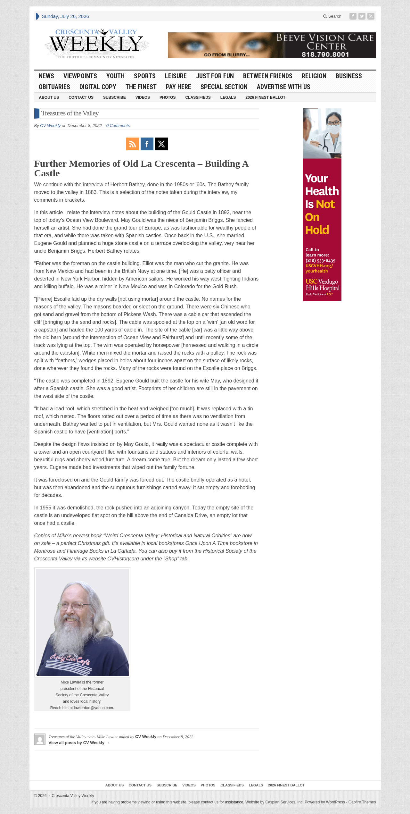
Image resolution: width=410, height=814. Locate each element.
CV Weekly (50, 125)
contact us (209, 802)
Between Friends (267, 76)
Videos (142, 97)
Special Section (224, 87)
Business (349, 76)
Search (332, 16)
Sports (145, 76)
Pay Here (178, 87)
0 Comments (118, 125)
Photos (168, 97)
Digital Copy (97, 87)
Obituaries (54, 87)
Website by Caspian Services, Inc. (274, 802)
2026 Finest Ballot (265, 97)
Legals (228, 97)
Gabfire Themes (362, 802)
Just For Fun (215, 76)
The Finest (141, 87)
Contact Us (81, 97)
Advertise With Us (283, 87)
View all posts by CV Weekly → (79, 742)
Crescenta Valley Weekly (71, 795)
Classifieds (197, 97)
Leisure (176, 76)
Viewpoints (80, 76)
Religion (314, 76)
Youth (115, 76)
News (46, 76)
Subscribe (114, 97)
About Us (49, 97)
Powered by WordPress (325, 802)
